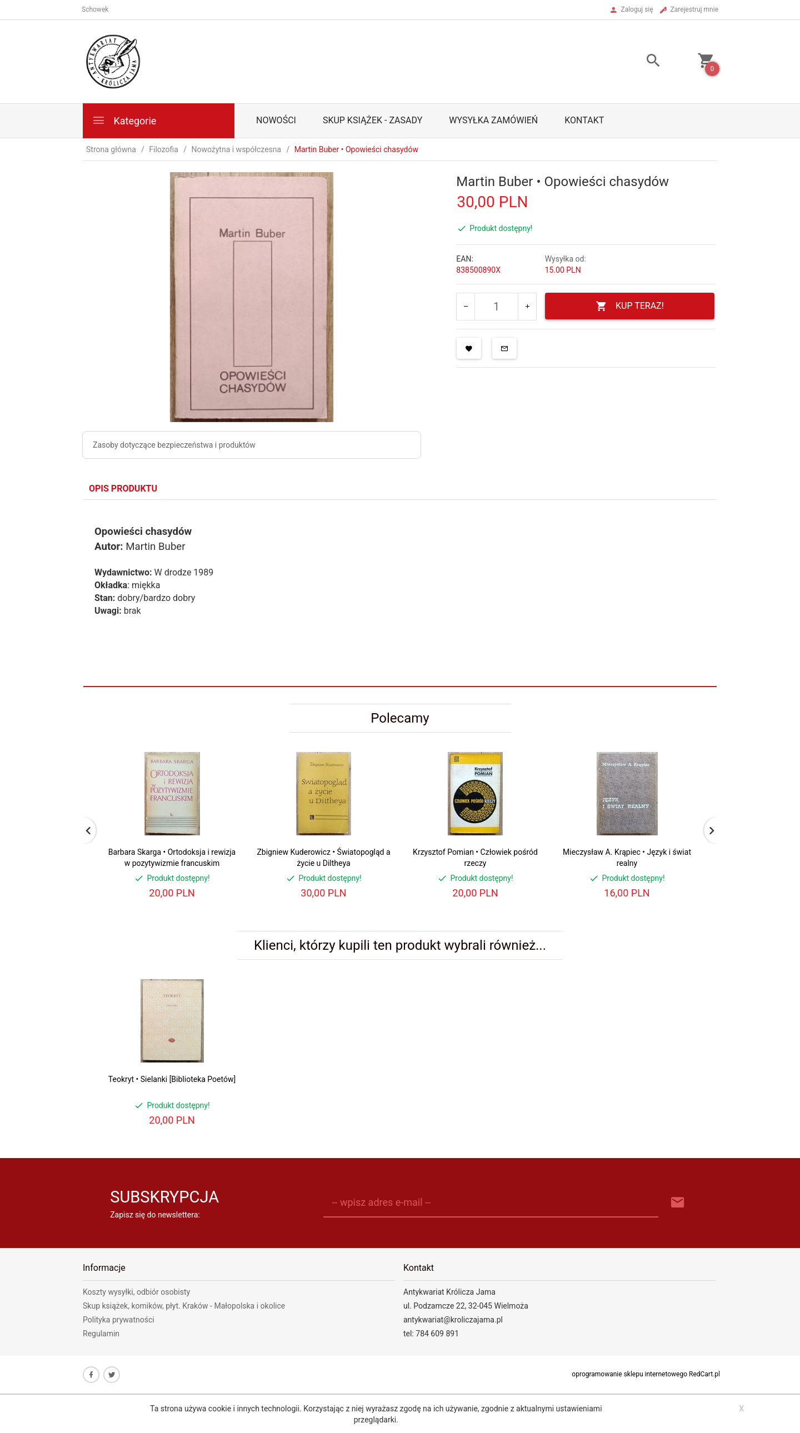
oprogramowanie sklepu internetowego (629, 1374)
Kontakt (584, 120)
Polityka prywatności (118, 1319)
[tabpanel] (400, 593)
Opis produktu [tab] (123, 488)
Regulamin (101, 1333)
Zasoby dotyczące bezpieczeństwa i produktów (174, 444)
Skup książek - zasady (372, 120)
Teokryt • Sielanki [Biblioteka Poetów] (172, 1079)
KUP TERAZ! (630, 306)
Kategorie (124, 120)
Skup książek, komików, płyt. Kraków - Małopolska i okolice (184, 1305)
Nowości (276, 120)
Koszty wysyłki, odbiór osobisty (136, 1291)
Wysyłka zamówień (493, 120)
